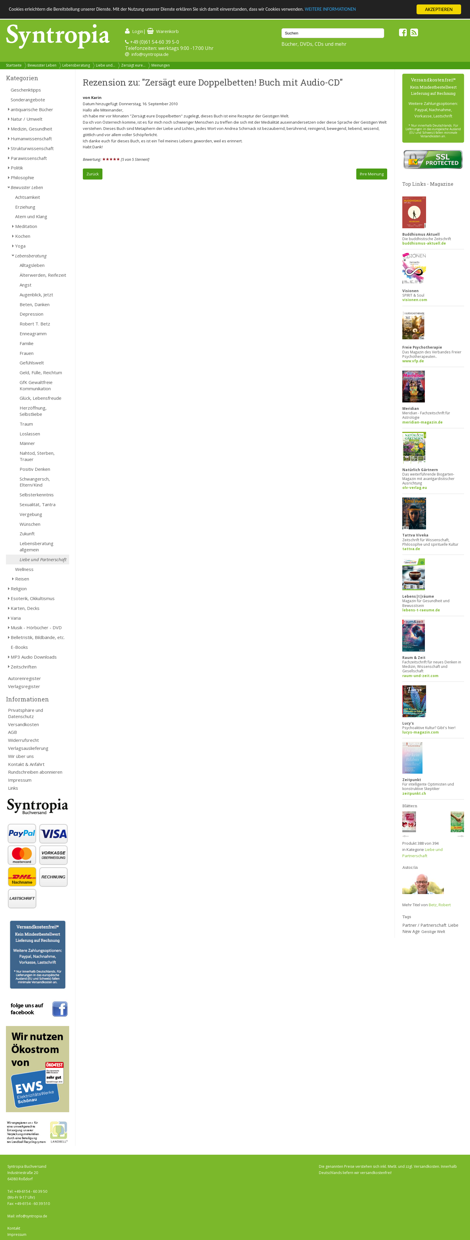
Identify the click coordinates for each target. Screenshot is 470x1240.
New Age (411, 931)
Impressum (19, 780)
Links (13, 788)
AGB (12, 732)
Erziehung (25, 207)
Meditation (26, 226)
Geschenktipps (26, 90)
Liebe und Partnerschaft (43, 559)
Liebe (453, 925)
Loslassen (30, 434)
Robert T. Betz (35, 324)
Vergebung (31, 514)
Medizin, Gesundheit (31, 129)
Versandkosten (23, 724)
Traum (26, 424)
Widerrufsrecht (23, 740)
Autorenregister (24, 678)
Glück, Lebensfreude (40, 398)
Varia (16, 618)
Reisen (22, 579)
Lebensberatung (76, 65)
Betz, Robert (440, 904)
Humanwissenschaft (31, 138)
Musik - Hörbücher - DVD (36, 627)
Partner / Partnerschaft (424, 925)
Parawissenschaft (29, 158)
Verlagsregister (24, 686)
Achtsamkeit (27, 197)
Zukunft (27, 533)
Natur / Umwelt (26, 119)
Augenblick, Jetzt (36, 295)
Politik (17, 168)
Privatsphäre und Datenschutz (25, 713)
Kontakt (13, 1228)
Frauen (27, 353)
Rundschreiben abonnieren (35, 772)
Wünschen (30, 524)
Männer (27, 443)
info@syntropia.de (150, 54)
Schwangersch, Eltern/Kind (35, 482)
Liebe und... (105, 65)
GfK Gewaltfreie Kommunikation (36, 385)
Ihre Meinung (372, 174)
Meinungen (160, 65)
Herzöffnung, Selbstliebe (33, 411)
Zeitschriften (24, 667)
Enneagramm (33, 333)
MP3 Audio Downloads (34, 657)
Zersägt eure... (133, 65)
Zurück (92, 174)
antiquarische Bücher (32, 109)
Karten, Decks (25, 608)
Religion (19, 588)
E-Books (19, 647)
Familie (27, 343)
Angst (25, 285)
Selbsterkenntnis (37, 495)
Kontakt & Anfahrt (26, 764)
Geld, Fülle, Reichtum (41, 372)
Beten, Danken (35, 304)
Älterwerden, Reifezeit (43, 275)
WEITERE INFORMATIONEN (356, 10)
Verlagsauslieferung (28, 748)
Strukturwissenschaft (32, 148)
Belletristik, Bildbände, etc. (38, 637)
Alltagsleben (32, 265)
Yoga (20, 246)
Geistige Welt (433, 931)
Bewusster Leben (42, 65)
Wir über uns (21, 756)
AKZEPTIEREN (438, 9)
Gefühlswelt (32, 363)
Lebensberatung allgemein (36, 546)
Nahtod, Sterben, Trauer (37, 456)
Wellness (24, 569)
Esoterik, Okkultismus (33, 598)
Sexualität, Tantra (38, 504)
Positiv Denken (35, 469)
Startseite (14, 65)
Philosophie (22, 177)
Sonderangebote (28, 100)
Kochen (22, 236)
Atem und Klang (31, 216)
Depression (31, 314)
